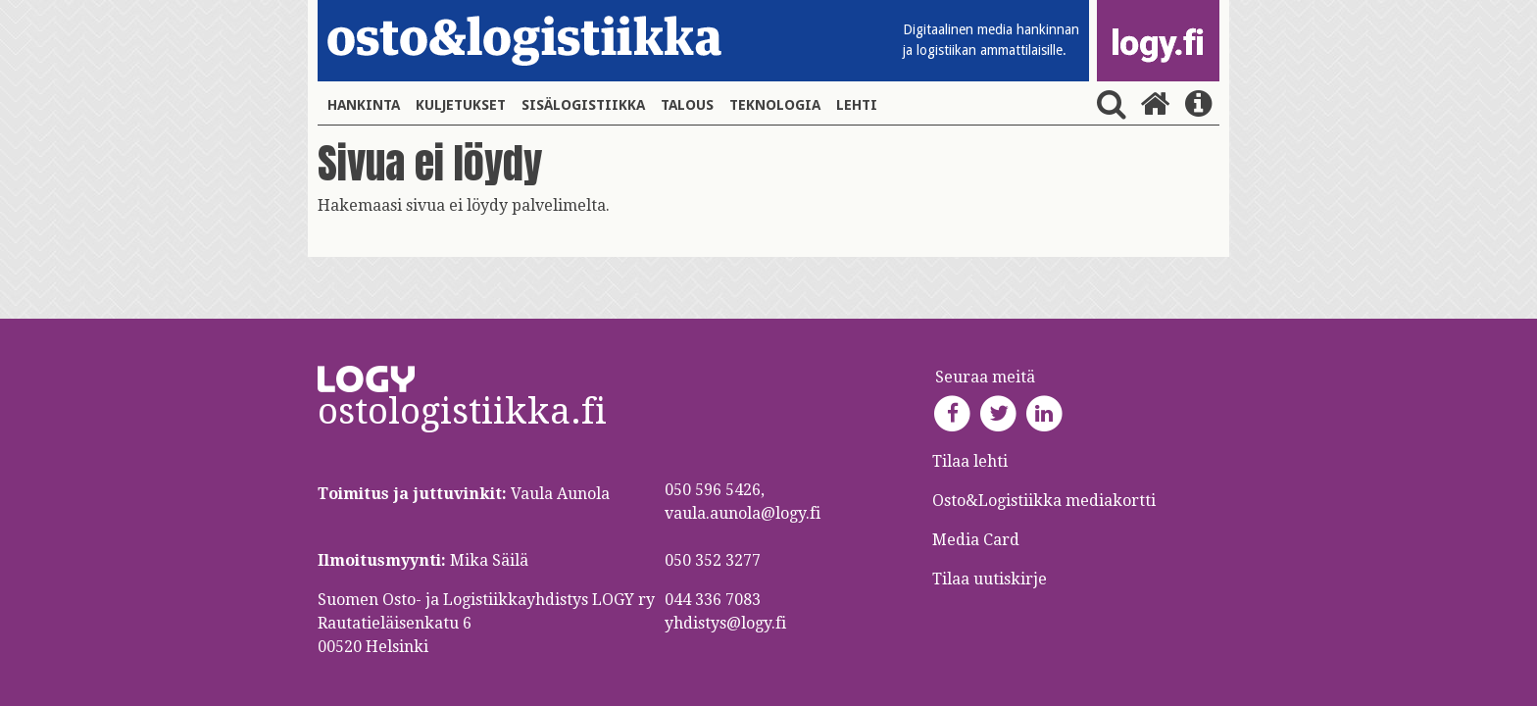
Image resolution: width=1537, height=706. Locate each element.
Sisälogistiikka (583, 105)
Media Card (977, 539)
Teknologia (774, 105)
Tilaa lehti (970, 461)
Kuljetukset (461, 105)
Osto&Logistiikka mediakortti (1044, 500)
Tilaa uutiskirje (989, 579)
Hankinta (363, 105)
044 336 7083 (713, 599)
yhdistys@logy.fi (725, 623)
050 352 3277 (713, 560)
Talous (687, 105)
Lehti (856, 105)
